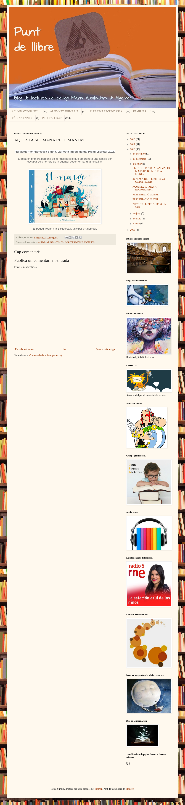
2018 (133, 139)
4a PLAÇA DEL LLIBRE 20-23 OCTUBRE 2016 (149, 180)
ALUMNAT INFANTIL (25, 111)
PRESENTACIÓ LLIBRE (145, 194)
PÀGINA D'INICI (22, 117)
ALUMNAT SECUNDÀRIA (105, 111)
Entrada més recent (24, 349)
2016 (133, 149)
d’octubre (138, 164)
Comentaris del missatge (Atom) (45, 355)
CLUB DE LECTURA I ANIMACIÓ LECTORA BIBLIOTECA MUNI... (151, 171)
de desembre (139, 153)
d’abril (136, 223)
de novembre (140, 159)
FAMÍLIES (139, 111)
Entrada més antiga (105, 349)
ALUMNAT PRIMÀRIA (64, 111)
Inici (65, 349)
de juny (137, 213)
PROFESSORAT (52, 117)
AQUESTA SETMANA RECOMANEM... (144, 188)
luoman (98, 789)
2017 (133, 144)
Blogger (129, 789)
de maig (137, 218)
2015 (133, 230)
